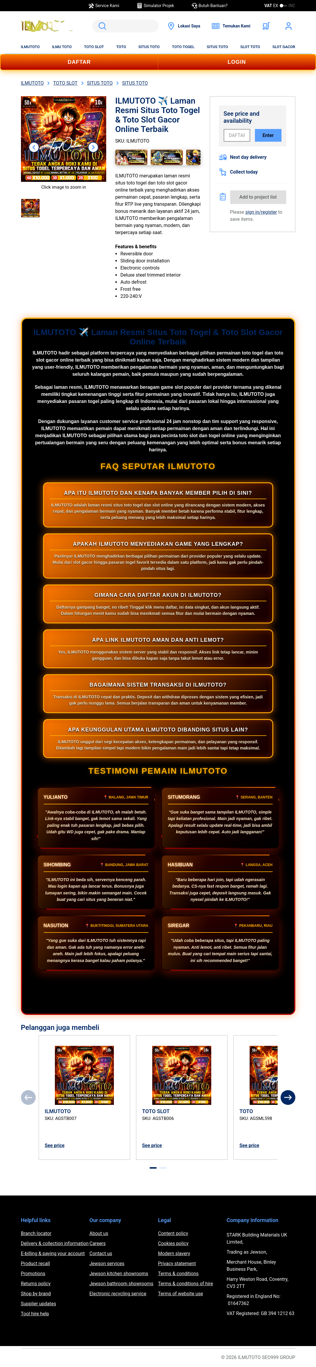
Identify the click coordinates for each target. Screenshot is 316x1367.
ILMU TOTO (62, 47)
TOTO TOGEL (183, 47)
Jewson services (107, 1263)
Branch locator (36, 1233)
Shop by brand (36, 1293)
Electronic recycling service (117, 1293)
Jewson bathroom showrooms (121, 1283)
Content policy (173, 1233)
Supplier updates (38, 1303)
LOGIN (237, 62)
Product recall (35, 1263)
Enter (268, 135)
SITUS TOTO (149, 47)
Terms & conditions (178, 1273)
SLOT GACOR (283, 47)
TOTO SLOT (94, 47)
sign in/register (261, 212)
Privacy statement (177, 1263)
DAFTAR (79, 62)
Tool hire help (35, 1314)
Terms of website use (180, 1293)
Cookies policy (173, 1243)
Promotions (33, 1273)
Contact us (100, 1253)
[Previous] (28, 1097)
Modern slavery (174, 1253)
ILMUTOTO (30, 47)
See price (55, 1145)
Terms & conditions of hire (185, 1283)
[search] (125, 25)
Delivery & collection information (55, 1243)
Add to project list (258, 197)
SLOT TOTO (250, 47)
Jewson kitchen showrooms (118, 1273)
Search (101, 25)
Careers (97, 1243)
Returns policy (36, 1283)
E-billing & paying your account (53, 1253)
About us (98, 1233)
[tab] (153, 1168)
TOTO (121, 47)
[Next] (288, 1097)
